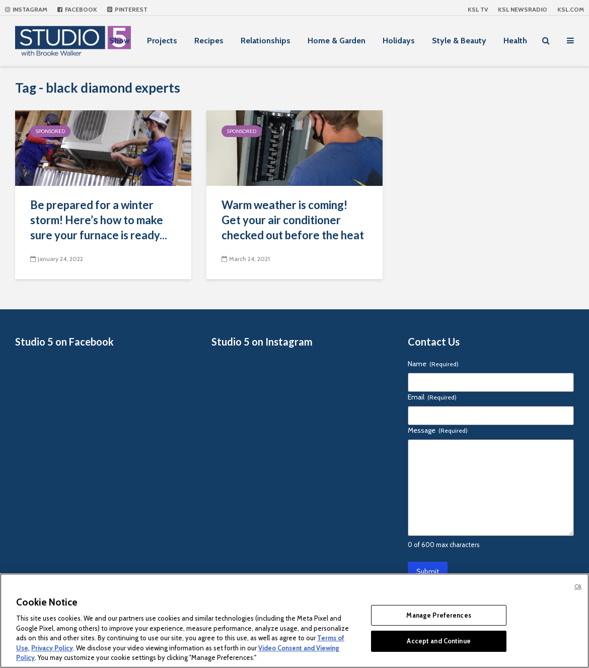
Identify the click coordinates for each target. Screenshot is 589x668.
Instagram (26, 9)
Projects (162, 40)
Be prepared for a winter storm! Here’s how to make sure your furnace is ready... (98, 220)
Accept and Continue (438, 641)
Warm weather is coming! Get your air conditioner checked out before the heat (293, 220)
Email (432, 397)
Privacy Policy (52, 648)
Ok (577, 586)
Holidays (399, 40)
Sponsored (50, 131)
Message (438, 430)
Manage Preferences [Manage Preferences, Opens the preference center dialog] (438, 615)
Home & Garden (336, 40)
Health (515, 40)
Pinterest (127, 9)
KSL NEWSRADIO (522, 9)
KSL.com (570, 9)
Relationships (265, 40)
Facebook (77, 9)
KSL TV (478, 9)
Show (119, 40)
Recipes (209, 40)
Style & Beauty (459, 40)
